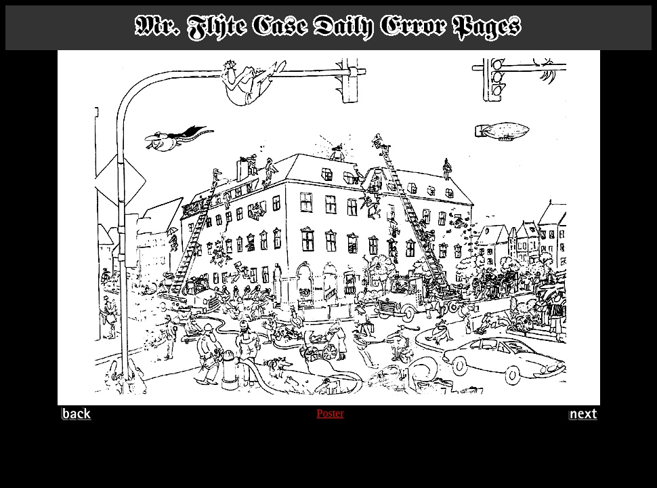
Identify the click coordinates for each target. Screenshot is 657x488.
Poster (330, 413)
